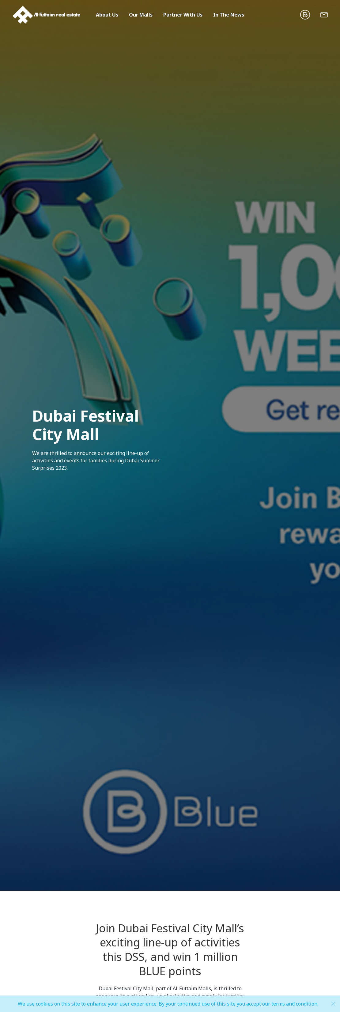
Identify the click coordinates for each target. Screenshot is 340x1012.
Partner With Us (182, 14)
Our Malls (141, 14)
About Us (107, 14)
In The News (228, 14)
